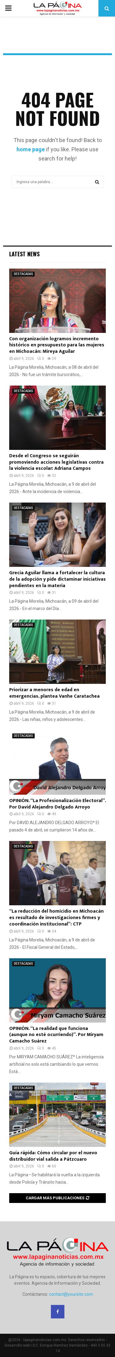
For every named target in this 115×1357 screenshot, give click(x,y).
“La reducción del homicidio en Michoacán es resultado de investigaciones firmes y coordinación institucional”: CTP (56, 917)
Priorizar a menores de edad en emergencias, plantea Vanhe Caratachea (54, 693)
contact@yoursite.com (71, 1294)
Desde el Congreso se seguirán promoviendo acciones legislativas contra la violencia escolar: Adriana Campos (56, 462)
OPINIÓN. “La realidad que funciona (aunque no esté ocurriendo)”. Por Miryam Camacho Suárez (56, 1035)
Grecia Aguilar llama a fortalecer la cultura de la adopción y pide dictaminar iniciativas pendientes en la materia (57, 579)
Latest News (24, 254)
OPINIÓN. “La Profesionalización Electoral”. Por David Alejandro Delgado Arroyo (57, 804)
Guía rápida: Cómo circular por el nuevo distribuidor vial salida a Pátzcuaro (53, 1156)
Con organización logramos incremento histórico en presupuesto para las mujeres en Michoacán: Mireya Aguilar (56, 345)
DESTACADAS (23, 274)
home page (31, 149)
